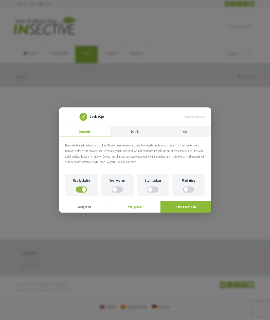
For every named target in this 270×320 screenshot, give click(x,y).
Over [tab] (186, 131)
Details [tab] (135, 131)
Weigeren (84, 207)
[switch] (81, 190)
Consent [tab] (84, 131)
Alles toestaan (186, 207)
